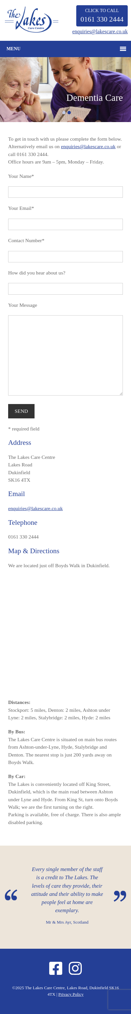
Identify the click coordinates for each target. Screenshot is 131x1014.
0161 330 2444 (23, 536)
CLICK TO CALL (102, 15)
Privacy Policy (70, 994)
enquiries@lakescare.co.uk (100, 31)
